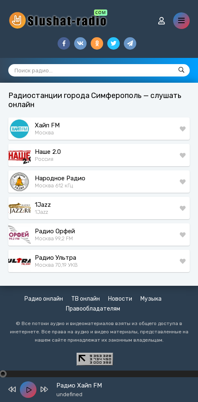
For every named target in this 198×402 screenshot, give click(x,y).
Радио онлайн (43, 298)
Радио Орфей (55, 231)
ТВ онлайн (85, 298)
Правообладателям (93, 308)
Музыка (151, 298)
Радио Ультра (55, 257)
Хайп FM (47, 125)
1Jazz (43, 204)
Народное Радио (60, 178)
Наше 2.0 (48, 152)
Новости (120, 298)
